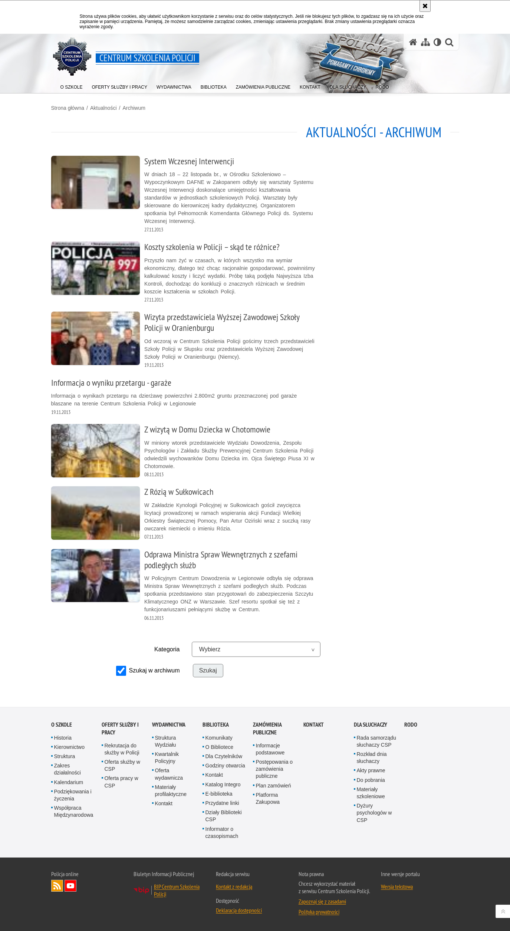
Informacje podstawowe (270, 749)
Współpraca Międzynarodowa (73, 811)
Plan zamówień (273, 786)
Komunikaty (219, 738)
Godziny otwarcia (225, 766)
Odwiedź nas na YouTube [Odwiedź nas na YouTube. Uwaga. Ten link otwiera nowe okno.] (70, 886)
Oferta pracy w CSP (121, 781)
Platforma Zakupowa (268, 798)
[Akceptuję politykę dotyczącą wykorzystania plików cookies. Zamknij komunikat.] (425, 6)
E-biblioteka (219, 794)
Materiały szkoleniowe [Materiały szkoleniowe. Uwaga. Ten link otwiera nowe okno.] (371, 792)
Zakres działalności (67, 769)
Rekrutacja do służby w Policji (122, 749)
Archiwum (133, 108)
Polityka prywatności (319, 911)
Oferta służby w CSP (122, 765)
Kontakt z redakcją (234, 886)
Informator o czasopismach (221, 832)
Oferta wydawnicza (169, 773)
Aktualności (103, 108)
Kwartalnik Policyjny (167, 757)
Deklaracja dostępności (239, 910)
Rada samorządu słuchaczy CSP (377, 741)
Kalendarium (68, 782)
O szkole (61, 724)
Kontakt (163, 803)
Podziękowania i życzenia (73, 795)
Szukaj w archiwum (154, 670)
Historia (63, 738)
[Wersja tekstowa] (437, 42)
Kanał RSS (57, 886)
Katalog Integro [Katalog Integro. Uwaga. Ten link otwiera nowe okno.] (223, 784)
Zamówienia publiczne (267, 728)
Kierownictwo (69, 747)
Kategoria (167, 649)
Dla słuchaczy (370, 724)
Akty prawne (371, 770)
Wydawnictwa (168, 724)
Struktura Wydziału (165, 741)
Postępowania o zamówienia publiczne (274, 769)
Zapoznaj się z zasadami (322, 901)
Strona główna (68, 108)
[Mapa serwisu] (425, 42)
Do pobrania (371, 780)
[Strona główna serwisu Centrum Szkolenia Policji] (413, 42)
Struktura (64, 756)
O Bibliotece (219, 747)
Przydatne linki (222, 803)
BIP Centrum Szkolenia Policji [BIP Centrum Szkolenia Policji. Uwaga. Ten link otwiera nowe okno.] (177, 890)
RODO (410, 724)
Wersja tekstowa (397, 886)
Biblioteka (216, 724)
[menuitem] (71, 85)
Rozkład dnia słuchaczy (372, 757)
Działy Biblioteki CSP (223, 815)
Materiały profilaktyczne (171, 790)
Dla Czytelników (224, 756)
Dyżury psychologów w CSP (374, 813)
